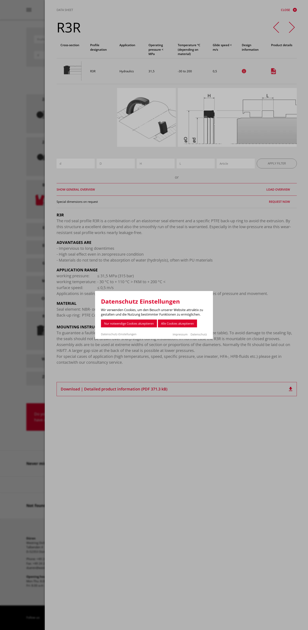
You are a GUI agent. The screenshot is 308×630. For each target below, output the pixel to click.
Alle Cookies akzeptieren (177, 323)
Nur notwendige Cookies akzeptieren (129, 323)
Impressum (180, 334)
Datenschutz (199, 334)
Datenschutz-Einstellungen (119, 334)
